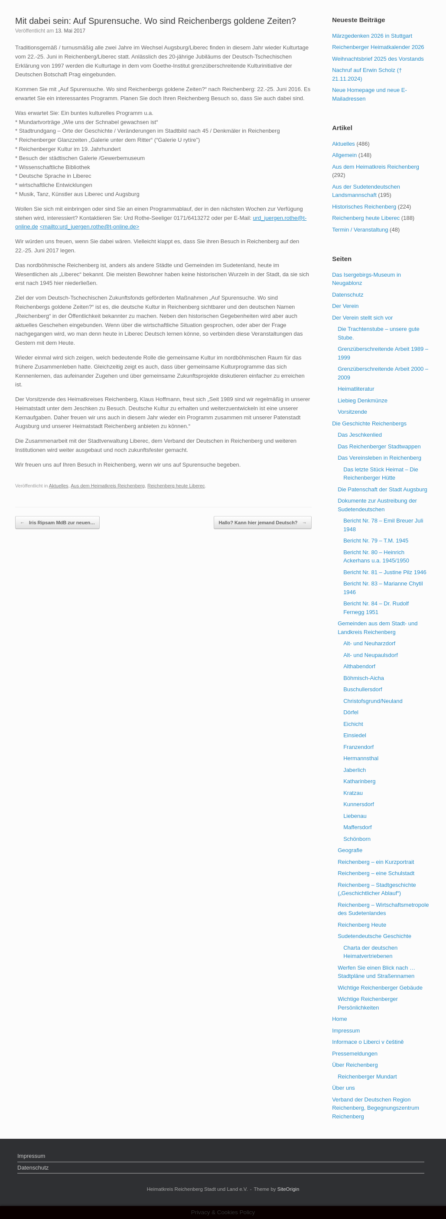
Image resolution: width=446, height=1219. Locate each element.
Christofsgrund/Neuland (373, 701)
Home (339, 1019)
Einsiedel (354, 735)
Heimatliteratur (356, 389)
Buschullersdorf (362, 689)
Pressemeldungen (355, 1053)
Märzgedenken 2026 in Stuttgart (372, 36)
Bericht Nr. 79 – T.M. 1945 (375, 540)
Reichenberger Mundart (367, 1076)
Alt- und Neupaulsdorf (370, 655)
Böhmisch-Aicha (363, 678)
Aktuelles (58, 485)
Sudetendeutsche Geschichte (374, 936)
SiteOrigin (288, 1189)
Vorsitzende (352, 412)
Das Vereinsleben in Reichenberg (379, 457)
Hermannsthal (360, 758)
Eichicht (353, 724)
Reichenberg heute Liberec (176, 485)
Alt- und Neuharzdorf (369, 643)
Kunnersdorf (358, 804)
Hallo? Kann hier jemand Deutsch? (262, 522)
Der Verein (345, 306)
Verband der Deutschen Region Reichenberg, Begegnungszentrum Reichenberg (375, 1108)
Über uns (343, 1088)
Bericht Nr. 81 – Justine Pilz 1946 (384, 572)
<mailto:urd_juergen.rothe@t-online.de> (89, 226)
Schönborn (357, 839)
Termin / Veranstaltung (360, 229)
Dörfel (350, 712)
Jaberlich (354, 770)
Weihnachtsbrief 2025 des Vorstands (378, 59)
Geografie (350, 850)
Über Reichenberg (355, 1065)
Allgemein (344, 155)
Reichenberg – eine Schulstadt (376, 873)
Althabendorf (359, 666)
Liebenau (355, 816)
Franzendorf (358, 747)
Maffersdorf (357, 827)
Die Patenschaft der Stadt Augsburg (382, 489)
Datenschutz (347, 294)
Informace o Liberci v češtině (368, 1042)
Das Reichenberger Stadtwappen (379, 446)
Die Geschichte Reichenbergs (369, 423)
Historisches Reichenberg (364, 206)
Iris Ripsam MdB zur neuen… (57, 522)
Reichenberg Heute (362, 925)
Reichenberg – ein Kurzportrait (376, 862)
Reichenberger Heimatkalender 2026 (378, 47)
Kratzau (353, 793)
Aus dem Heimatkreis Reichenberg (108, 485)
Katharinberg (359, 781)
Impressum (346, 1030)
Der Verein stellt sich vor (362, 317)
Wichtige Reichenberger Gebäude (380, 987)
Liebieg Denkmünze (362, 400)
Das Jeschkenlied (360, 434)
